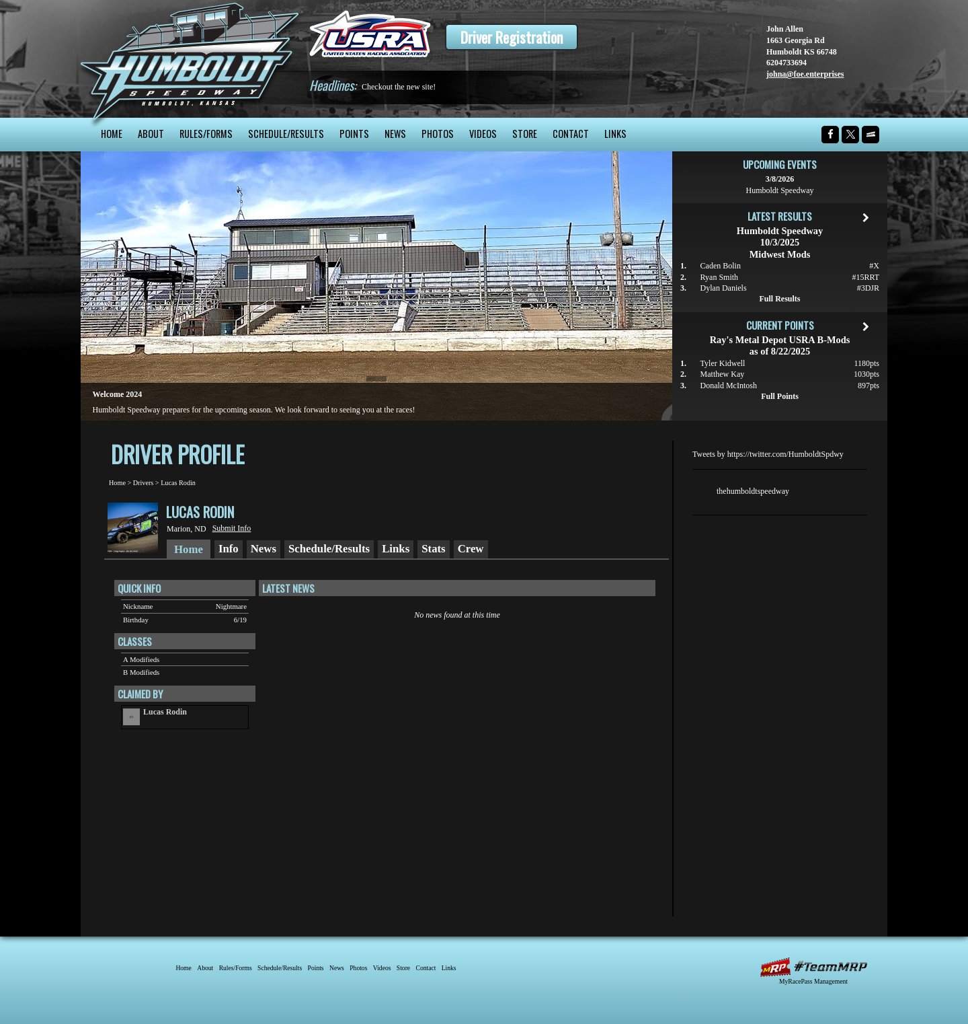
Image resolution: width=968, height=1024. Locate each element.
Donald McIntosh (728, 385)
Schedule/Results (286, 133)
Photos (437, 133)
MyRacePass (813, 967)
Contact (571, 133)
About (151, 133)
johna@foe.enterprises (805, 74)
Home (111, 133)
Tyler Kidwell (722, 363)
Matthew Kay (722, 374)
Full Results (779, 298)
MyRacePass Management (813, 981)
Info (228, 548)
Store (524, 133)
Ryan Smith (719, 277)
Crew (471, 548)
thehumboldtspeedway (753, 491)
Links (615, 133)
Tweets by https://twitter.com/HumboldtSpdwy (768, 454)
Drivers (143, 482)
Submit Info (231, 528)
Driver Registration (511, 37)
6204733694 (786, 62)
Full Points (780, 396)
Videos (483, 133)
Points (354, 133)
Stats (433, 548)
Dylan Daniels (723, 288)
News (395, 133)
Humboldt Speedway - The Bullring (189, 59)
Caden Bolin (720, 265)
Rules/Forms (206, 133)
